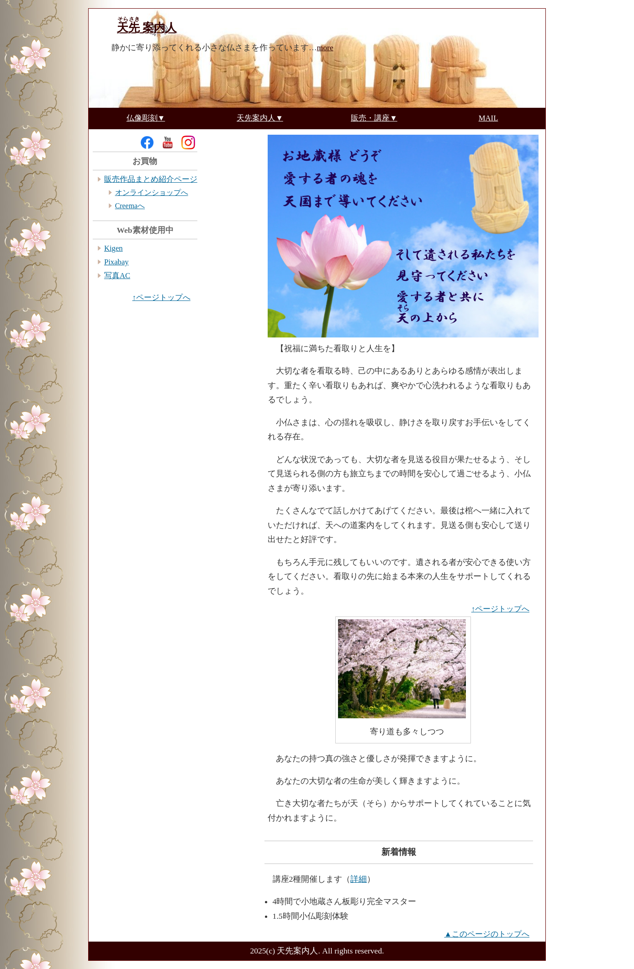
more (325, 47)
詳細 (358, 879)
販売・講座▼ (374, 118)
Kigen (113, 248)
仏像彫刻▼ (146, 118)
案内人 (147, 27)
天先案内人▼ (260, 118)
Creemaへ (130, 206)
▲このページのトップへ (486, 934)
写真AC (117, 275)
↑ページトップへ (500, 609)
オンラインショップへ (151, 192)
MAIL (488, 118)
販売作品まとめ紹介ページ (150, 179)
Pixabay (116, 262)
